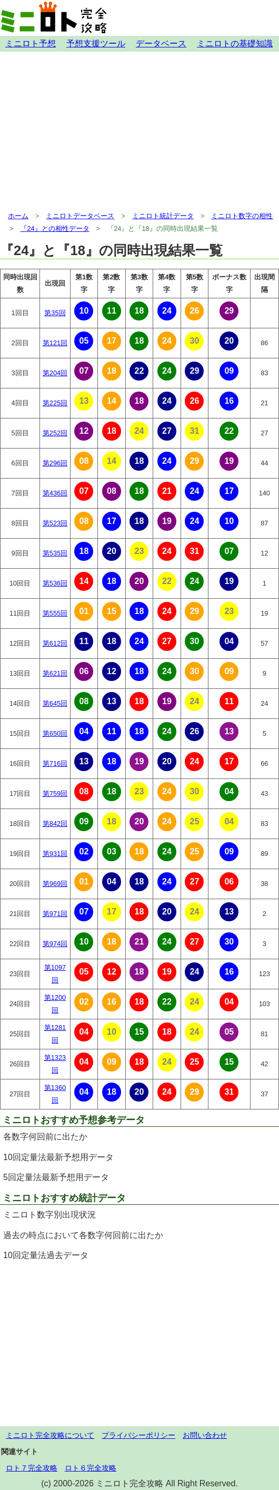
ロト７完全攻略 (31, 1468)
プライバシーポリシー (138, 1435)
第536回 (55, 583)
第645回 (55, 703)
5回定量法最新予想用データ (56, 1177)
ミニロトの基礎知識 (235, 43)
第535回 (55, 553)
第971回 (55, 914)
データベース (161, 43)
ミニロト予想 (30, 43)
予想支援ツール (95, 43)
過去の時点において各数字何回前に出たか (83, 1235)
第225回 (55, 403)
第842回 (55, 823)
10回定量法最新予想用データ (58, 1157)
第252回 (55, 433)
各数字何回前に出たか (45, 1136)
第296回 (55, 463)
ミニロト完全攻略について (50, 1435)
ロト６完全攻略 (90, 1468)
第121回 (55, 343)
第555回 (55, 613)
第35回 (54, 313)
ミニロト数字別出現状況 (49, 1214)
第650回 (55, 733)
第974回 (55, 944)
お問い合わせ (205, 1435)
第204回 (55, 373)
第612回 (55, 643)
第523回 (55, 523)
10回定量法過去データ (45, 1255)
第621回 (55, 673)
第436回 (55, 493)
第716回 (55, 763)
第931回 (55, 854)
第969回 (55, 884)
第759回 (55, 793)
